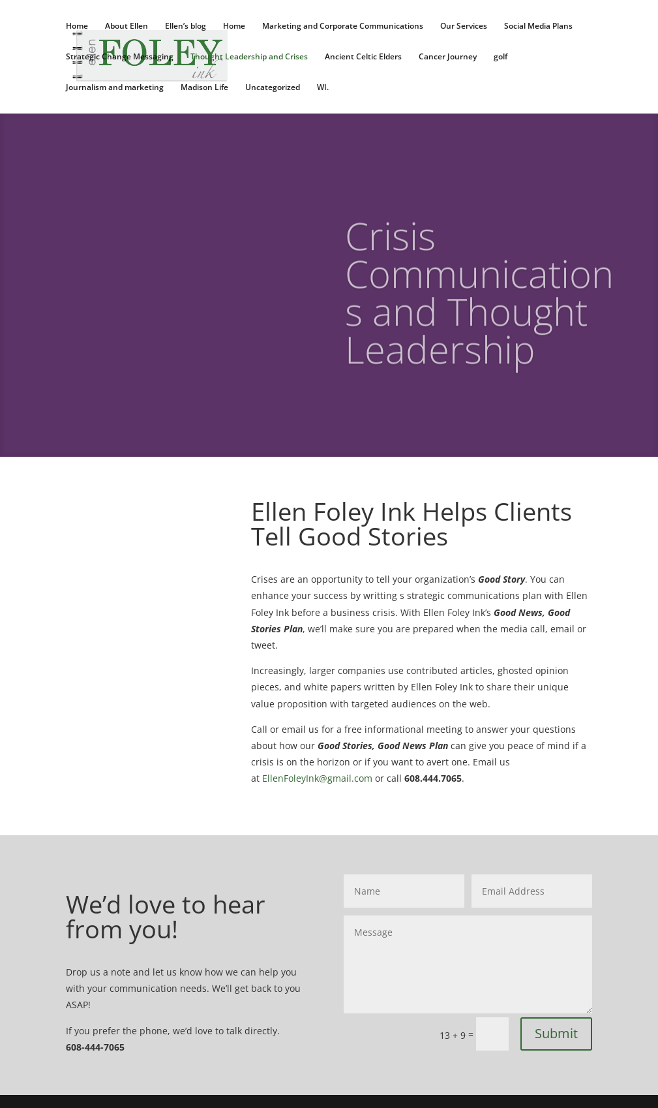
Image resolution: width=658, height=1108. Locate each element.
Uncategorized (272, 88)
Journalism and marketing (115, 88)
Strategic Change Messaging (119, 57)
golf (500, 57)
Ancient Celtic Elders (363, 57)
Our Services (463, 26)
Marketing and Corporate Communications (342, 26)
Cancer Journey (448, 57)
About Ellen (126, 26)
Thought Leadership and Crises (249, 57)
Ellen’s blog (185, 26)
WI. (323, 88)
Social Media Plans (538, 26)
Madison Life (204, 88)
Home (77, 26)
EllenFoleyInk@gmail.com (317, 778)
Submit (556, 1033)
